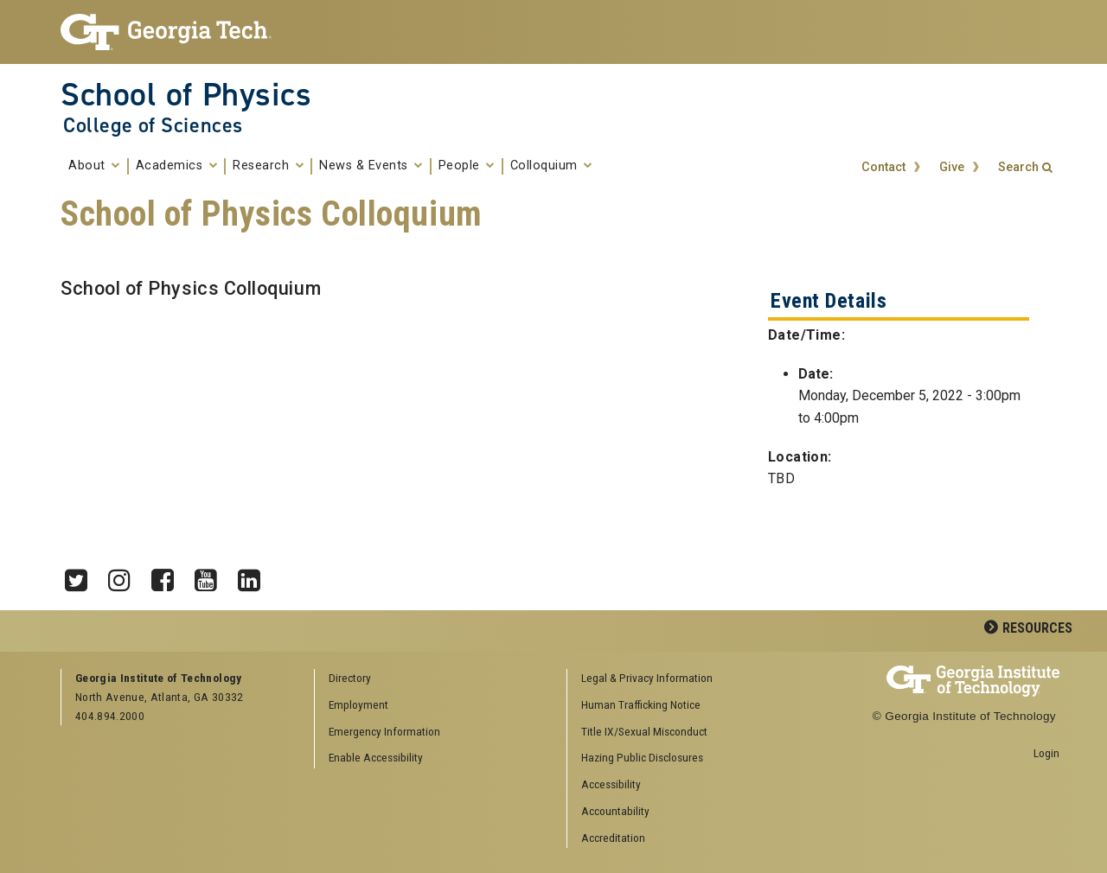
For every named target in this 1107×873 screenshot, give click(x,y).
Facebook (168, 575)
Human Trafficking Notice (641, 704)
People (466, 166)
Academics (177, 166)
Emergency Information (384, 731)
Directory (350, 678)
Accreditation (613, 837)
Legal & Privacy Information (647, 678)
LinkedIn (255, 575)
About (94, 166)
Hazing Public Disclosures (642, 757)
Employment (358, 704)
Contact (883, 167)
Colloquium (551, 166)
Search (1018, 167)
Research (268, 166)
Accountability (615, 811)
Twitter (82, 575)
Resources (1037, 628)
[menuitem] (687, 679)
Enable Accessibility (376, 757)
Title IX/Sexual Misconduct (644, 731)
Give (951, 167)
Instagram (125, 575)
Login (1046, 753)
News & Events (371, 166)
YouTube (212, 575)
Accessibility (611, 784)
